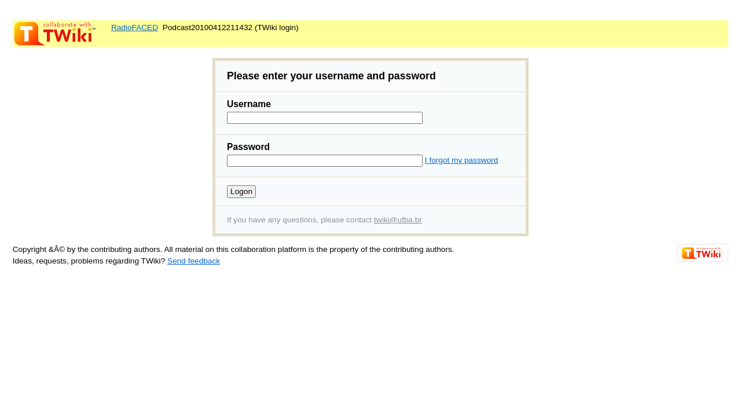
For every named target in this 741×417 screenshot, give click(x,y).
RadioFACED (134, 27)
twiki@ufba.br (398, 219)
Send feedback (193, 261)
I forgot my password (461, 160)
